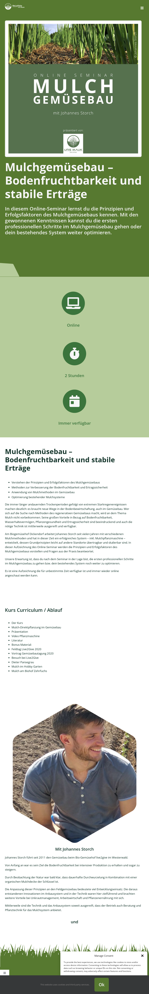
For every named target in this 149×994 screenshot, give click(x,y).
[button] (142, 955)
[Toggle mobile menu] (142, 8)
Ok (102, 985)
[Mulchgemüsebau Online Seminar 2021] (73, 23)
